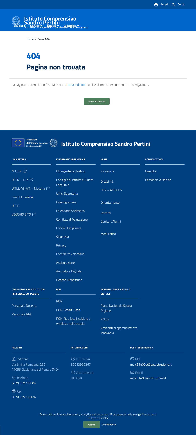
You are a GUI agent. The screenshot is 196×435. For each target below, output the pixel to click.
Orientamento (110, 211)
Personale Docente (24, 314)
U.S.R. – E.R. (23, 189)
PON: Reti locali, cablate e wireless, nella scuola (73, 330)
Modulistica (108, 243)
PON (59, 310)
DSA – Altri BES (111, 199)
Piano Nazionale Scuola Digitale (116, 317)
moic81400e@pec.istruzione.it (151, 373)
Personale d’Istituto (158, 189)
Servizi (35, 34)
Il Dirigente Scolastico (70, 180)
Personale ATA (21, 323)
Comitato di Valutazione (72, 228)
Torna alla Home (96, 110)
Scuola (18, 34)
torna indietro (76, 93)
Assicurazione (65, 271)
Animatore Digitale (68, 280)
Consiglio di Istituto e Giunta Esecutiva (74, 191)
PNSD (105, 328)
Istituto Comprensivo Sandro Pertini (59, 21)
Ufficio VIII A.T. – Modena (31, 197)
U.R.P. (16, 214)
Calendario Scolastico (70, 220)
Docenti (106, 221)
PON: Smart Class (68, 319)
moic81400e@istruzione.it (148, 387)
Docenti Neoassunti (69, 289)
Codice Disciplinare (68, 237)
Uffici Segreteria (67, 202)
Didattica (70, 34)
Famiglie (150, 180)
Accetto (91, 424)
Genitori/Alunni (111, 230)
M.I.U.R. (19, 180)
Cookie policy (109, 424)
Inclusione (107, 180)
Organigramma (66, 211)
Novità (51, 34)
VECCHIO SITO (24, 223)
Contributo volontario (70, 263)
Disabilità (107, 190)
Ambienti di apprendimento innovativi (119, 340)
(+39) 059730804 (24, 392)
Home (30, 48)
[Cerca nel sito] (177, 5)
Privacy (61, 254)
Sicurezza (62, 245)
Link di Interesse (22, 206)
